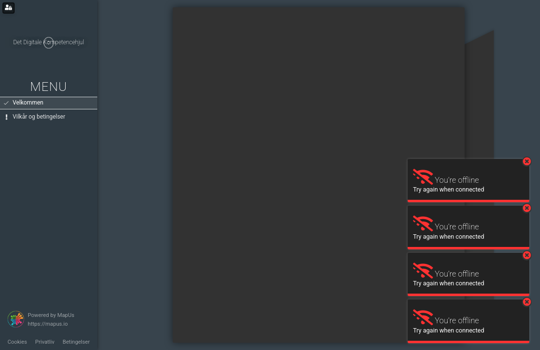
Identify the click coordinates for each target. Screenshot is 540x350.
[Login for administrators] (8, 8)
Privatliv (44, 342)
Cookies (17, 342)
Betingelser (76, 342)
